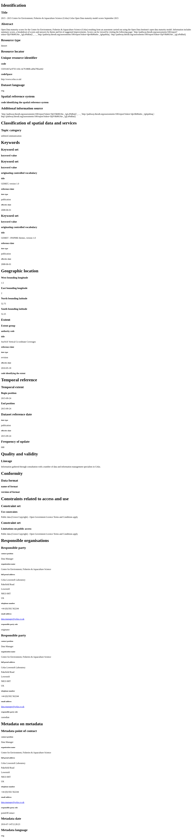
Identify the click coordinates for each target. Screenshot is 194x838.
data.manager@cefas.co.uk (12, 619)
